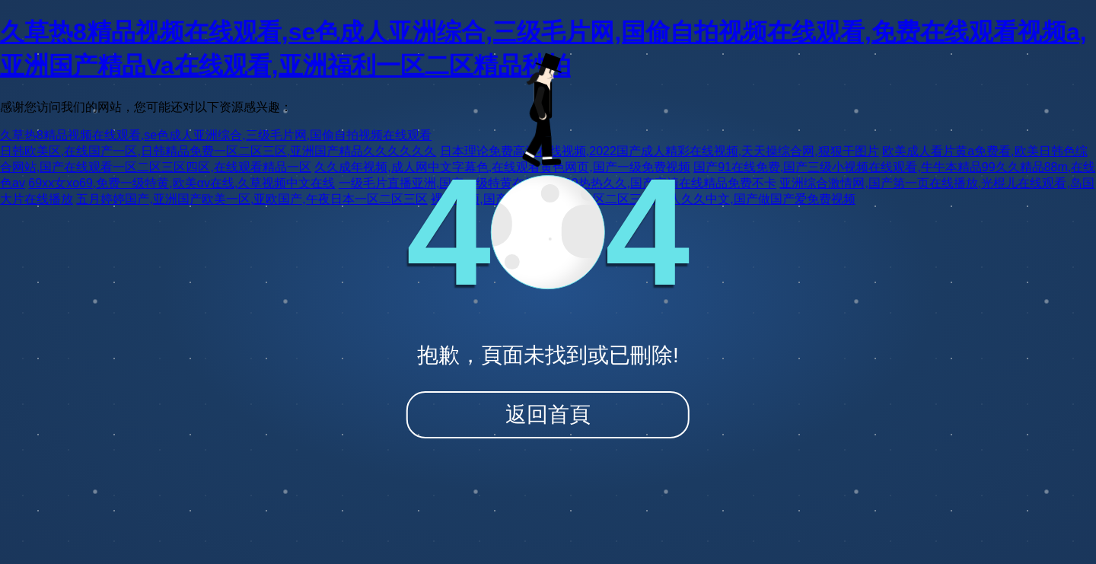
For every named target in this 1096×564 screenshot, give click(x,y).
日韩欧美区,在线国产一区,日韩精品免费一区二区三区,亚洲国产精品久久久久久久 (218, 151)
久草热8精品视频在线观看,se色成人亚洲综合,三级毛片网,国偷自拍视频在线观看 (216, 135)
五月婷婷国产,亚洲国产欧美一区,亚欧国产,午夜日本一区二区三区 (251, 199)
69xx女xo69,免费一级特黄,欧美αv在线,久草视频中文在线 (181, 183)
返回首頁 (548, 414)
